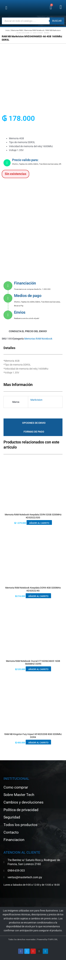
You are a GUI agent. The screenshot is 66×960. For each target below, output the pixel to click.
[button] (6, 8)
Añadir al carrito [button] (39, 523)
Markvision (36, 399)
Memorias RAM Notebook (34, 30)
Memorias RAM (17, 30)
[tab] (33, 422)
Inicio (7, 30)
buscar (57, 20)
